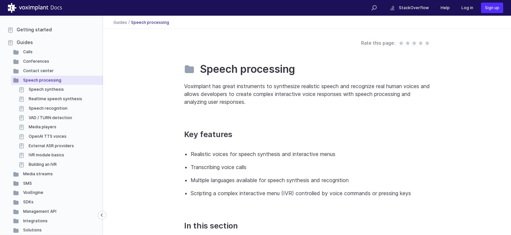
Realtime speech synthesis (55, 98)
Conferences (35, 61)
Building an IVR (42, 164)
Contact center (38, 70)
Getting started (34, 29)
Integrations (35, 220)
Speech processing (41, 80)
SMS (27, 183)
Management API (39, 211)
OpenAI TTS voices (47, 136)
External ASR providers (51, 145)
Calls (27, 51)
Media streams (37, 173)
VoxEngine (32, 192)
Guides (25, 42)
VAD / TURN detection (50, 117)
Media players (42, 126)
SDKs (28, 201)
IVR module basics (46, 154)
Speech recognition (47, 108)
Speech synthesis (46, 89)
